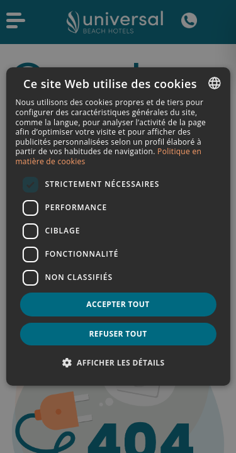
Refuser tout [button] (118, 333)
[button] (118, 362)
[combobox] (214, 83)
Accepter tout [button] (117, 304)
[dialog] (118, 226)
